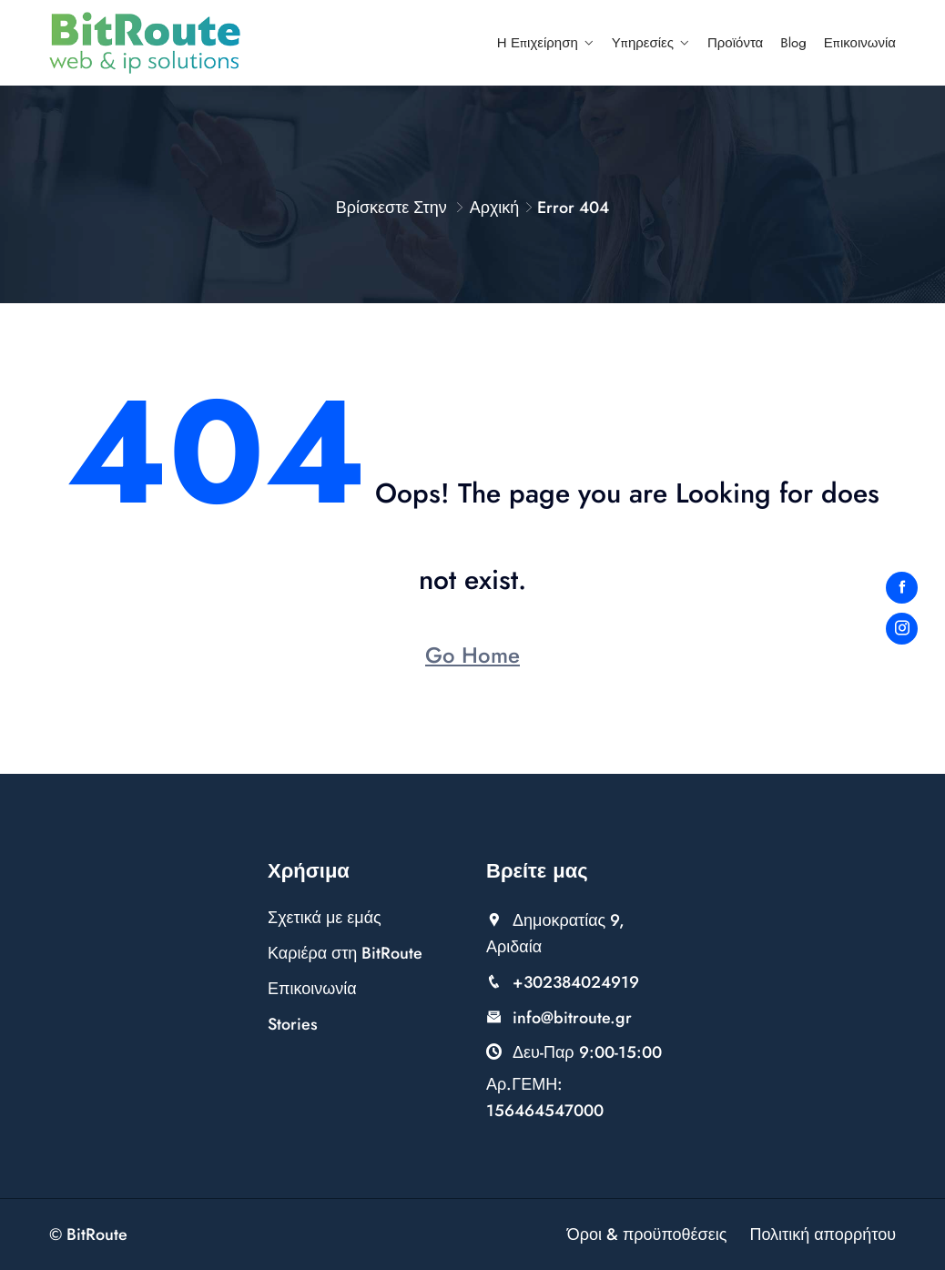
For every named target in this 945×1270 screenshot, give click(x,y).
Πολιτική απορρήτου (822, 1234)
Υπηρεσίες (643, 43)
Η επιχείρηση (537, 43)
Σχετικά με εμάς (324, 918)
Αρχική (495, 207)
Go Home (472, 655)
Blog (793, 43)
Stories (293, 1024)
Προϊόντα (735, 43)
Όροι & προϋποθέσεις (647, 1234)
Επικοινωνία (860, 43)
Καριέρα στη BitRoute (345, 953)
